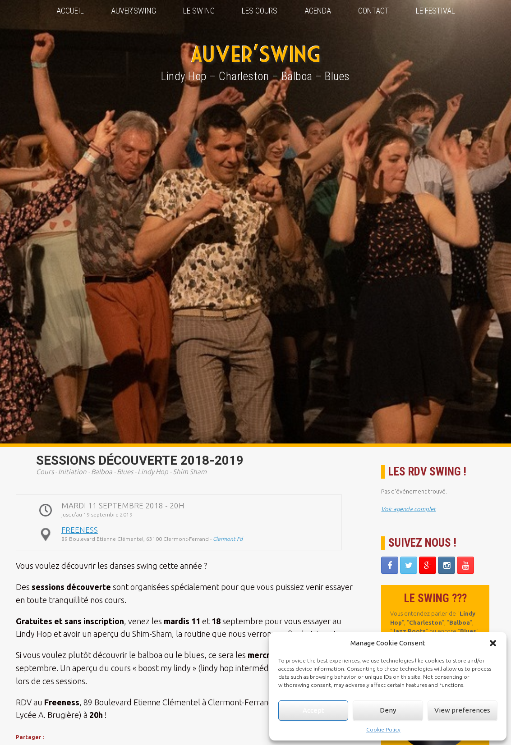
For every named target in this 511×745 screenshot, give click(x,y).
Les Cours (259, 10)
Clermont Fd (228, 539)
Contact (373, 10)
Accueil (70, 10)
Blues (125, 471)
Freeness (79, 530)
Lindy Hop (153, 471)
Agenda (317, 10)
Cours (45, 471)
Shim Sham (190, 471)
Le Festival (435, 10)
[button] (492, 643)
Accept (313, 710)
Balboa (101, 471)
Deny (388, 710)
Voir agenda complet (408, 509)
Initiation (72, 471)
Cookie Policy (383, 729)
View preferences (462, 710)
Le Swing (199, 10)
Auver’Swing (133, 10)
